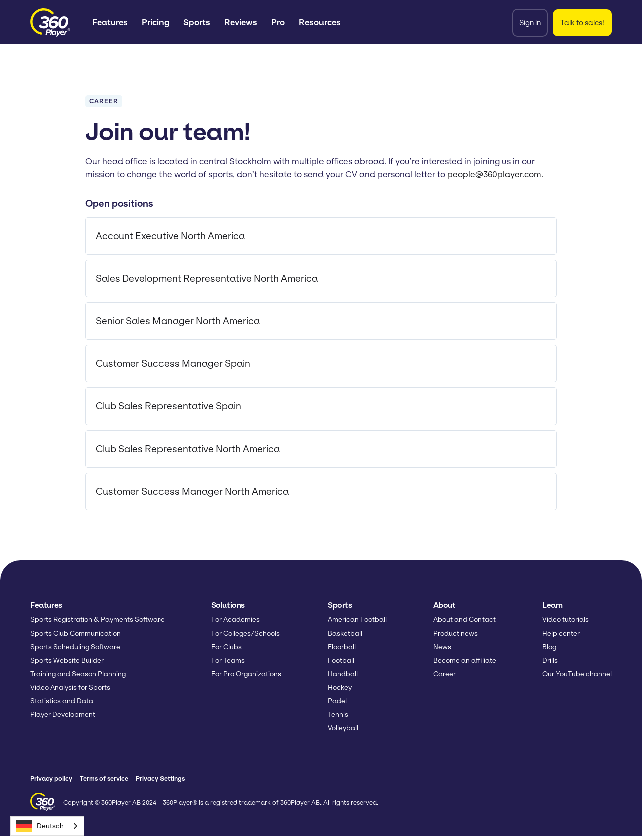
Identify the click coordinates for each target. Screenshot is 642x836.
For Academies (235, 619)
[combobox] (47, 826)
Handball (343, 674)
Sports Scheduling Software (75, 647)
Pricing (155, 22)
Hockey (340, 687)
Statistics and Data (61, 701)
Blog (549, 647)
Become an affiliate (464, 660)
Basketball (345, 633)
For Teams (228, 660)
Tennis (338, 714)
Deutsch (40, 826)
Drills (550, 660)
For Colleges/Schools (245, 633)
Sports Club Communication (75, 633)
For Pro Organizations (246, 674)
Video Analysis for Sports (70, 687)
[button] (110, 22)
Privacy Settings (160, 778)
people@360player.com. (495, 174)
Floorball (342, 647)
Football (341, 660)
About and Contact (464, 619)
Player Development (62, 714)
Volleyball (343, 728)
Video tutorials (565, 619)
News (442, 647)
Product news (455, 633)
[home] (50, 22)
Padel (337, 701)
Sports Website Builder (67, 660)
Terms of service (104, 778)
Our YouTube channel (577, 674)
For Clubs (226, 647)
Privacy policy (51, 778)
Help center (561, 633)
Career (444, 674)
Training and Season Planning (78, 674)
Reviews (240, 22)
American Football (357, 619)
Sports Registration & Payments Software (97, 619)
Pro (278, 22)
